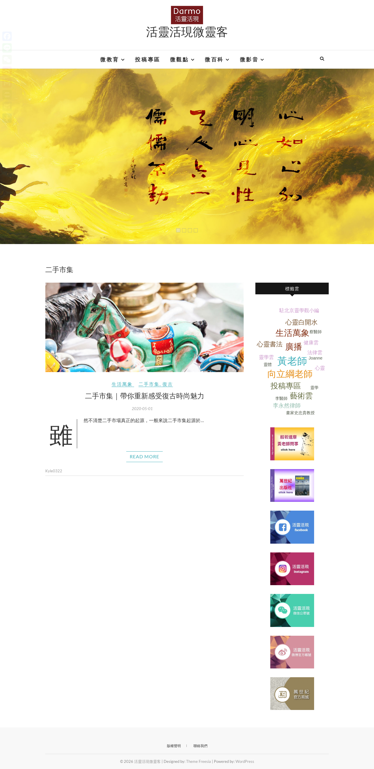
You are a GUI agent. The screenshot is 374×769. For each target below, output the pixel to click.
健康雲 (311, 342)
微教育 (109, 59)
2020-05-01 (142, 408)
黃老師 (292, 361)
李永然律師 (287, 405)
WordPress (245, 761)
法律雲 (314, 352)
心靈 (320, 368)
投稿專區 (147, 59)
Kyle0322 (53, 471)
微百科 (214, 59)
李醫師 (281, 398)
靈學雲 (266, 357)
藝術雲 (301, 395)
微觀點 (179, 59)
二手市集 (149, 384)
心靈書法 (270, 344)
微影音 (249, 59)
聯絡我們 (200, 746)
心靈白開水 (301, 322)
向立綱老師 (290, 374)
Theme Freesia (198, 761)
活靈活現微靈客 (187, 31)
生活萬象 (122, 384)
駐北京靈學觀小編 (299, 310)
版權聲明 (174, 746)
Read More (144, 456)
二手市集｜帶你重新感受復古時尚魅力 (144, 395)
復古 (167, 384)
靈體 (268, 364)
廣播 (293, 346)
